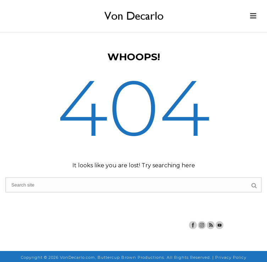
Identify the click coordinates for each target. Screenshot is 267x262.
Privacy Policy (230, 257)
